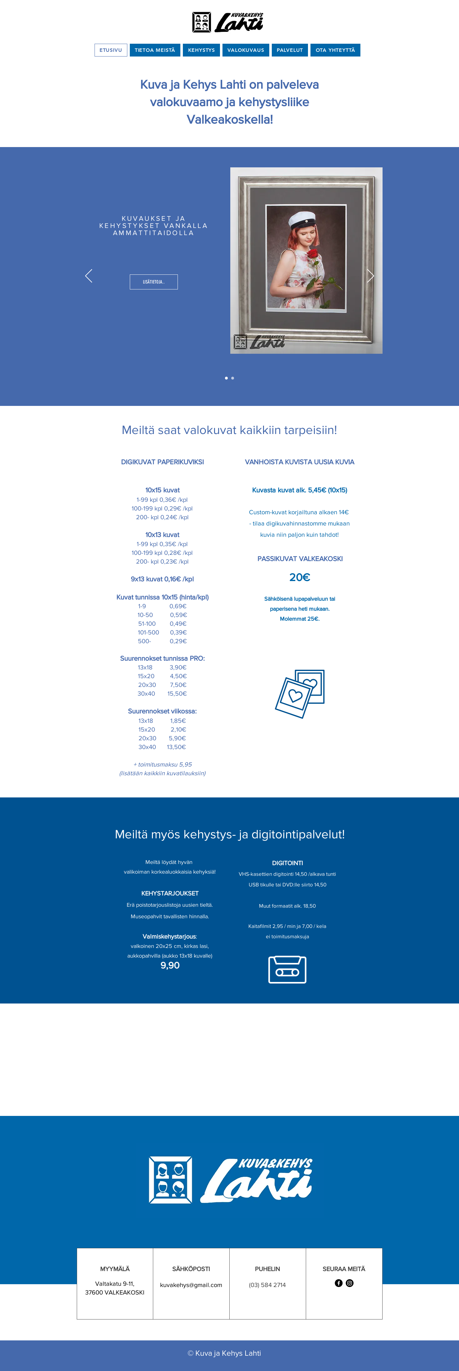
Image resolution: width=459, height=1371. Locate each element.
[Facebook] (339, 1283)
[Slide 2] (232, 378)
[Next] (370, 276)
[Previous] (88, 276)
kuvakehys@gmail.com (191, 1284)
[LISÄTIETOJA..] (154, 281)
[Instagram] (350, 1283)
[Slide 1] (226, 378)
